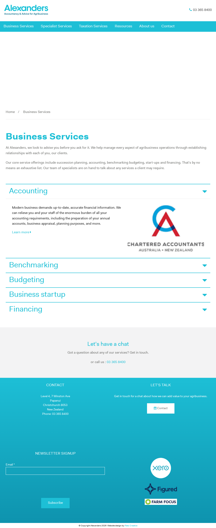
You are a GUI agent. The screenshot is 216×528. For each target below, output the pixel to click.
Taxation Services (93, 26)
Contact (168, 26)
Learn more (21, 232)
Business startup (108, 295)
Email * (10, 464)
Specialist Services (56, 26)
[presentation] (55, 486)
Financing (108, 309)
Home (10, 112)
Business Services (19, 26)
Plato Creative (131, 526)
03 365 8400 (116, 362)
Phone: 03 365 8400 (55, 414)
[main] (108, 154)
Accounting (108, 191)
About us (146, 26)
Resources (123, 26)
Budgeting (108, 280)
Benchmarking (108, 265)
